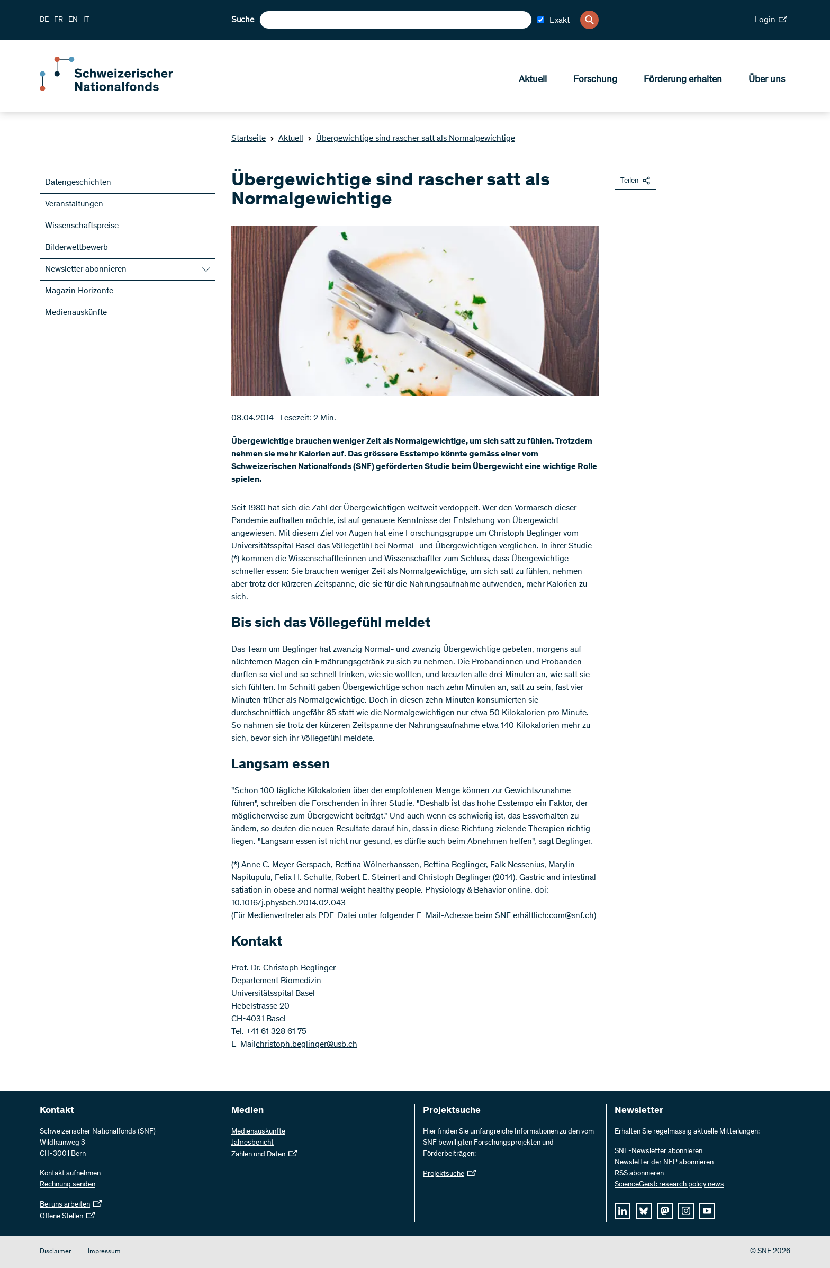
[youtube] (707, 1211)
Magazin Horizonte (79, 291)
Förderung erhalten (683, 80)
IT (86, 20)
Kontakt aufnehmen (70, 1173)
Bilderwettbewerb (76, 248)
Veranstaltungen (74, 204)
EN (73, 20)
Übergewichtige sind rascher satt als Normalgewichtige (411, 138)
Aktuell (533, 80)
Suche (242, 20)
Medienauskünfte (76, 313)
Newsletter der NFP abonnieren (664, 1162)
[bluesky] (644, 1211)
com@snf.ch (571, 916)
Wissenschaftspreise (82, 226)
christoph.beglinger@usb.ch (306, 1044)
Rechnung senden (67, 1185)
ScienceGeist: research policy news (669, 1185)
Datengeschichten (78, 182)
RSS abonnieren (639, 1173)
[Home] (116, 89)
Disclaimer (55, 1251)
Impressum (104, 1251)
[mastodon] (665, 1211)
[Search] (589, 20)
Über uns (766, 80)
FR (58, 20)
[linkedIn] (622, 1211)
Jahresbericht (252, 1143)
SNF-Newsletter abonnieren (658, 1151)
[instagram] (686, 1211)
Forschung (595, 80)
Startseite (248, 138)
